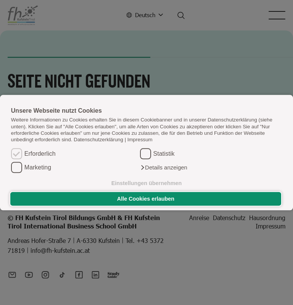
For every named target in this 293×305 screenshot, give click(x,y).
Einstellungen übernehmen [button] (146, 183)
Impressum (140, 140)
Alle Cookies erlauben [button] (145, 199)
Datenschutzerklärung (98, 140)
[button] (163, 167)
